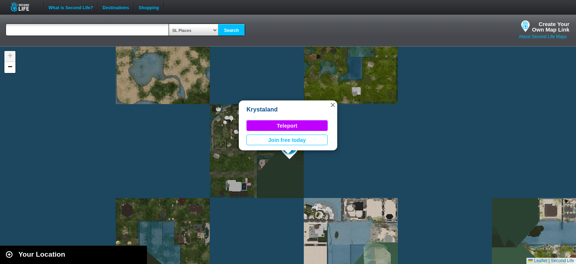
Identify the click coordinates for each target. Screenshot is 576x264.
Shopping (148, 7)
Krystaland (262, 109)
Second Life (24, 7)
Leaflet (537, 260)
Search (231, 30)
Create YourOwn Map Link (550, 27)
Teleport (287, 126)
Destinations (115, 7)
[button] (332, 104)
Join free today (287, 140)
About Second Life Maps (543, 36)
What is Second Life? (70, 7)
